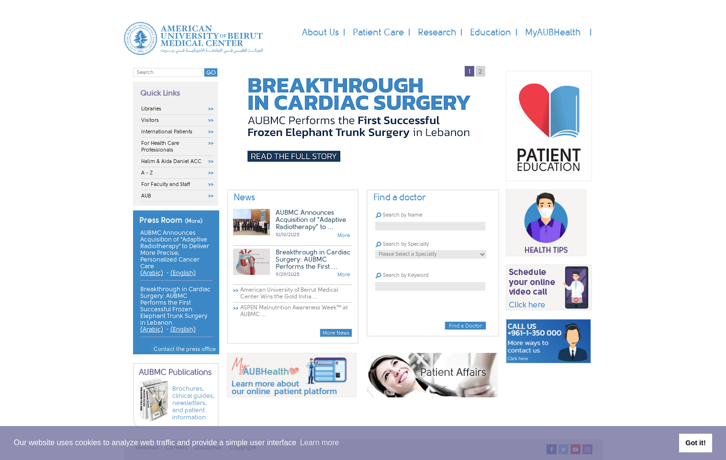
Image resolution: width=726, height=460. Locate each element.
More (343, 236)
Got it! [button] (695, 443)
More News (336, 333)
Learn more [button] (319, 442)
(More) (194, 221)
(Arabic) (151, 273)
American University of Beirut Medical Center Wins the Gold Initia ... (289, 293)
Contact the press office (185, 349)
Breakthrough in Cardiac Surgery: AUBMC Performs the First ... (313, 259)
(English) (183, 273)
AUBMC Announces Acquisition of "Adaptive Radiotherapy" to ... (311, 219)
